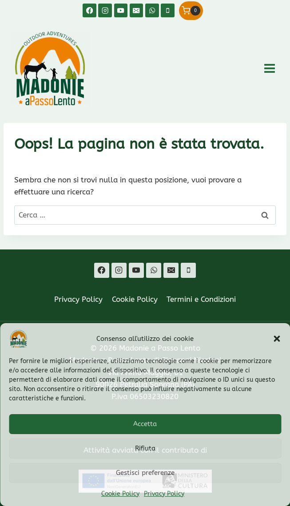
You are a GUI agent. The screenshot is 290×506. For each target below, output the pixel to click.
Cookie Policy (120, 494)
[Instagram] (105, 10)
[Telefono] (168, 10)
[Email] (136, 10)
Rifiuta (145, 448)
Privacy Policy (164, 494)
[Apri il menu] (269, 68)
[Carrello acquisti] (191, 10)
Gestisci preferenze (145, 473)
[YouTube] (121, 10)
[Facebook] (89, 10)
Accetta (145, 424)
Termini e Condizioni (201, 299)
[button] (276, 338)
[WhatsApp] (152, 10)
